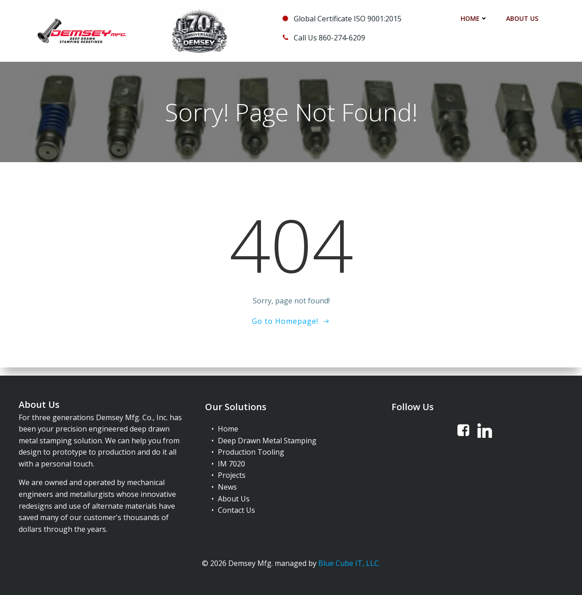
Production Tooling (251, 449)
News (227, 484)
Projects (232, 472)
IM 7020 (231, 461)
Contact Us (236, 507)
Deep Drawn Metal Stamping (267, 437)
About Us (523, 18)
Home (475, 18)
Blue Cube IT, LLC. (349, 561)
